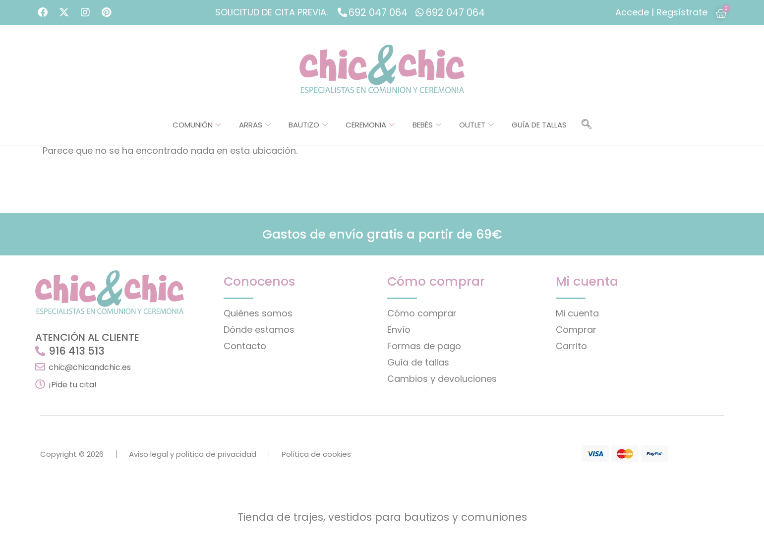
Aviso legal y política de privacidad (192, 454)
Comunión (197, 125)
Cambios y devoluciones (442, 378)
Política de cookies (316, 454)
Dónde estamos (259, 329)
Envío (399, 329)
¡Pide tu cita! (73, 384)
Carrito (571, 346)
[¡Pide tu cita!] (40, 384)
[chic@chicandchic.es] (40, 367)
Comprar (576, 329)
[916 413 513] (40, 351)
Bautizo (308, 125)
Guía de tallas (539, 125)
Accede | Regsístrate (661, 12)
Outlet (476, 125)
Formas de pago (424, 346)
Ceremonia (370, 125)
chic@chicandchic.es (90, 367)
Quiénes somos (258, 313)
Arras (255, 125)
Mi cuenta (577, 313)
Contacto (245, 346)
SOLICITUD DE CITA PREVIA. (271, 12)
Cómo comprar (422, 313)
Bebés (426, 125)
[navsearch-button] (586, 125)
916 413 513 (77, 351)
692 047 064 (378, 12)
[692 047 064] (342, 12)
